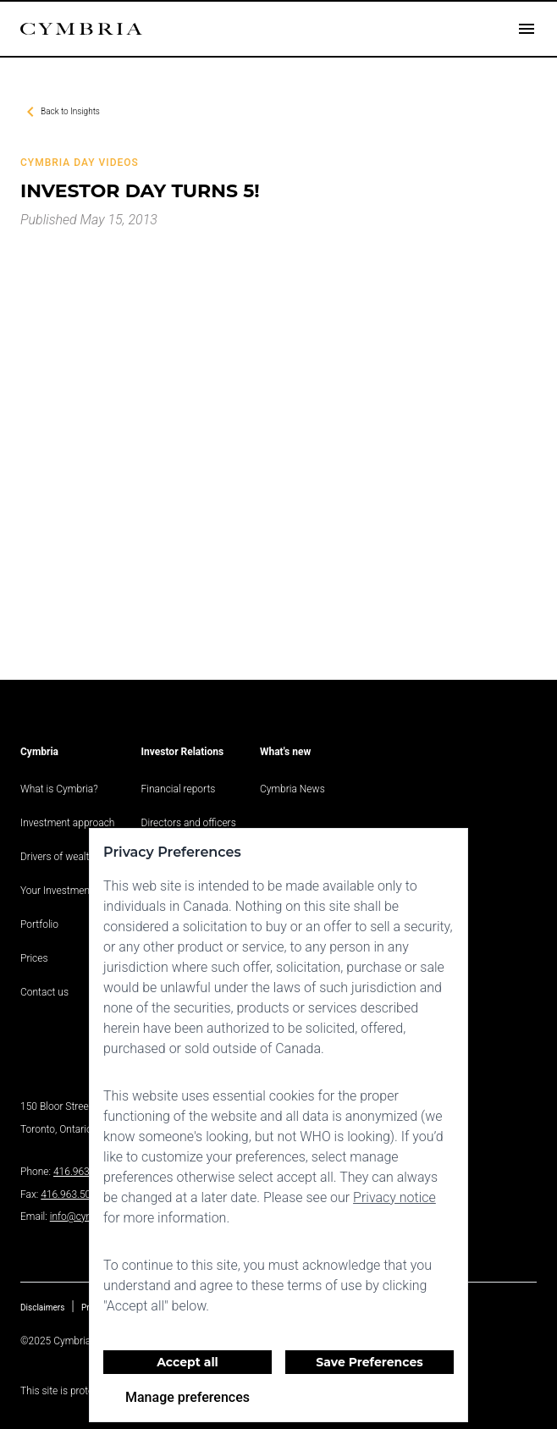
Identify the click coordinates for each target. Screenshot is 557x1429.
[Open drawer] (526, 29)
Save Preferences (369, 1362)
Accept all (187, 1362)
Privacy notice (394, 1197)
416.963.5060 (71, 1194)
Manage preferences (187, 1397)
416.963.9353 (83, 1172)
